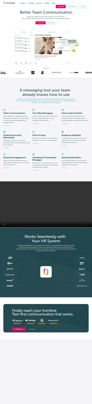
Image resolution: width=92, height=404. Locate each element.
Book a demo (51, 23)
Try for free (40, 23)
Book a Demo (72, 6)
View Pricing (32, 333)
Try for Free (61, 6)
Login (83, 6)
